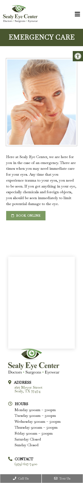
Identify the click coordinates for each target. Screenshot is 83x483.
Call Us (21, 478)
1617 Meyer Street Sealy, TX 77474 (28, 389)
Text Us (62, 478)
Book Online (25, 216)
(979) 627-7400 (26, 464)
